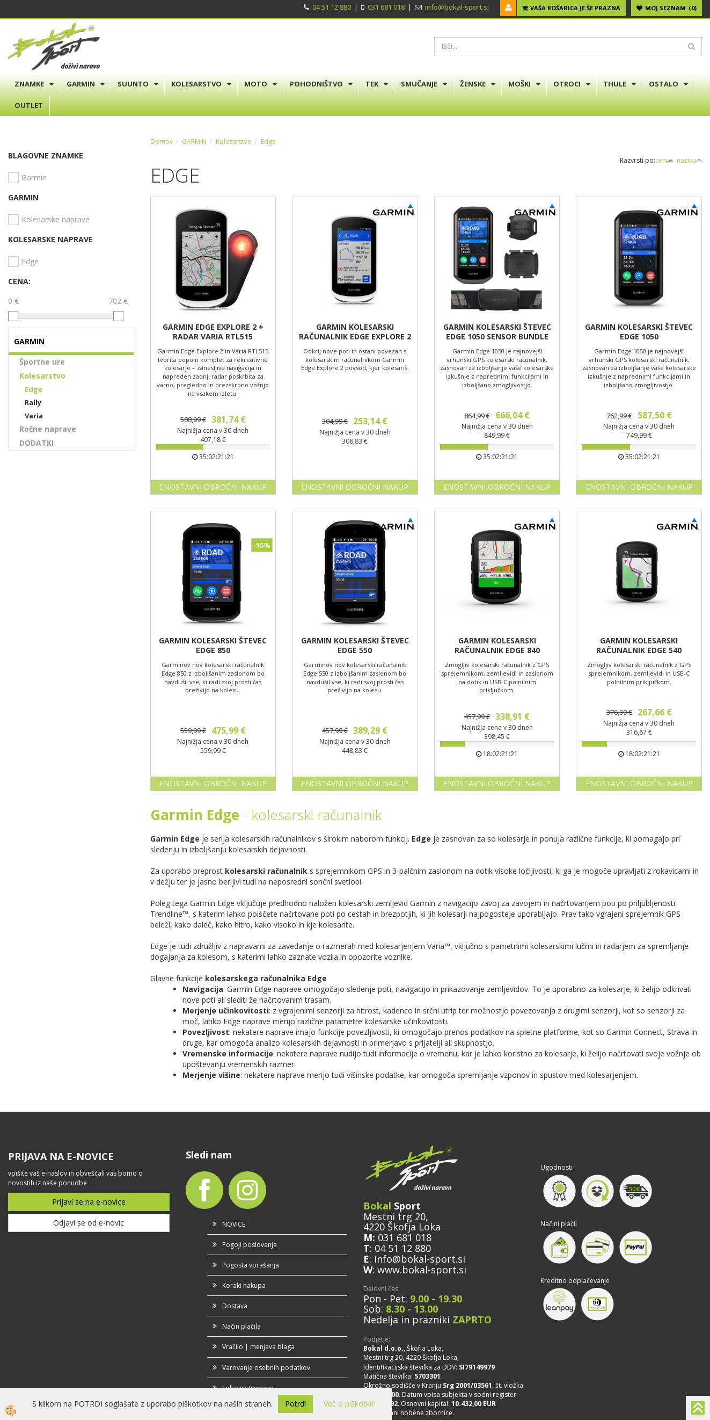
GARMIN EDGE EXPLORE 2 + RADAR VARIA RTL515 (213, 332)
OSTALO (663, 84)
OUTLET (28, 105)
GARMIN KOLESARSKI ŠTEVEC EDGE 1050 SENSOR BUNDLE (497, 332)
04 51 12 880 (331, 7)
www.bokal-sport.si (421, 1269)
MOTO (255, 84)
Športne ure (42, 362)
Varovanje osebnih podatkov (266, 1367)
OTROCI (567, 84)
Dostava (234, 1305)
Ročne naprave (47, 429)
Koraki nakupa (244, 1285)
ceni (664, 160)
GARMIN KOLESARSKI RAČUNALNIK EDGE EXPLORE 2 (355, 332)
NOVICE (233, 1224)
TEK (371, 84)
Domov (161, 141)
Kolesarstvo (42, 376)
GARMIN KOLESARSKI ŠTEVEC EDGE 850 (213, 645)
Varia (34, 416)
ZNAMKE (29, 84)
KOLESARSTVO (196, 84)
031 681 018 (386, 7)
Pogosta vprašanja (250, 1265)
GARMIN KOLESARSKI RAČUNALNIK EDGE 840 (497, 645)
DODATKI (36, 443)
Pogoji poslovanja (249, 1244)
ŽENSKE (473, 84)
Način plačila (241, 1326)
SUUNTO (133, 84)
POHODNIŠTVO (316, 84)
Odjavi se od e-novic (88, 1223)
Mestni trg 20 (394, 1216)
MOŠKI (519, 84)
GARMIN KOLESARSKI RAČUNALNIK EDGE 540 (639, 645)
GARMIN (81, 84)
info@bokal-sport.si (457, 7)
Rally (33, 402)
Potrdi (295, 1404)
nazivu (689, 160)
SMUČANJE (419, 84)
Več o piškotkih (350, 1404)
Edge (33, 389)
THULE (614, 84)
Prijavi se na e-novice (89, 1202)
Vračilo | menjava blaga (258, 1346)
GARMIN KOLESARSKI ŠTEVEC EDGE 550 (355, 645)
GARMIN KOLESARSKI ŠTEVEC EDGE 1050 (639, 332)
